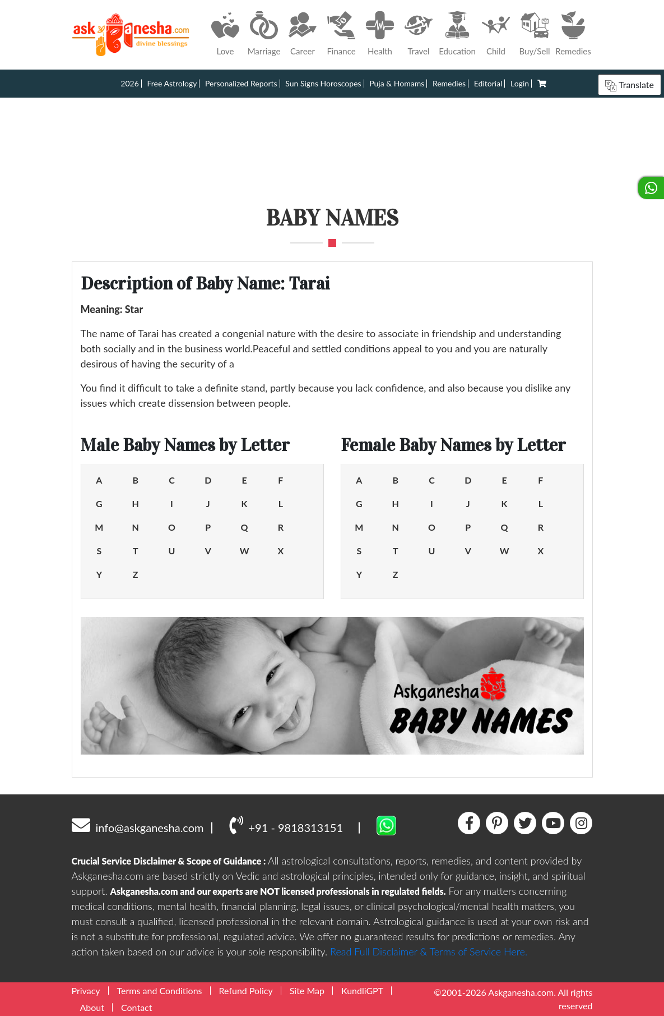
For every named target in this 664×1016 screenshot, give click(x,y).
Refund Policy (246, 990)
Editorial (488, 83)
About (92, 1007)
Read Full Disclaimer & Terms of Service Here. (428, 951)
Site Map (307, 990)
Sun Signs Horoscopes (323, 83)
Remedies (449, 83)
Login (519, 83)
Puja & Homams (396, 83)
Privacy (86, 990)
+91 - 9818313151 (286, 824)
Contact (136, 1007)
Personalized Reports (241, 83)
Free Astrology (172, 83)
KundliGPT (362, 990)
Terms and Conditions (159, 990)
